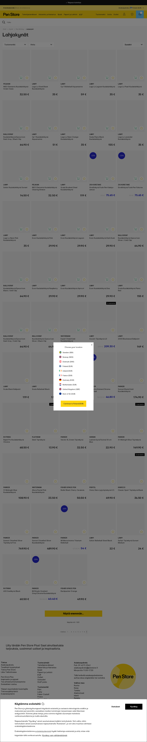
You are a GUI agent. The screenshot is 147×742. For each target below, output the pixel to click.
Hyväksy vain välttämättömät (54, 735)
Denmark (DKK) (66, 362)
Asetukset (115, 707)
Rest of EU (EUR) (67, 394)
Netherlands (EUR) (68, 385)
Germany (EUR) (66, 380)
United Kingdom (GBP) (69, 389)
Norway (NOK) (66, 357)
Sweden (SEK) (66, 352)
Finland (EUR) (66, 366)
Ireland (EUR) (65, 371)
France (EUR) (65, 375)
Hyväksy (133, 707)
